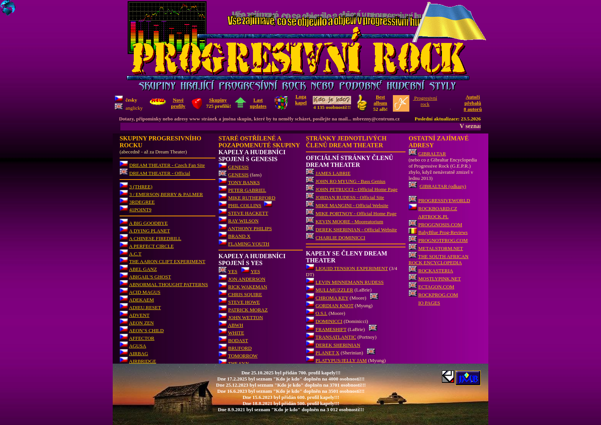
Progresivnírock (425, 101)
